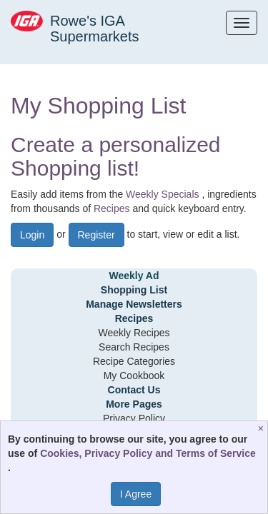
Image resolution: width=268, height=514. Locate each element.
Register (96, 235)
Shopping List (134, 290)
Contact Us (134, 389)
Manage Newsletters (134, 304)
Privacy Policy (134, 418)
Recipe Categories (134, 361)
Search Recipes (134, 347)
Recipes (112, 208)
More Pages (134, 404)
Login (32, 235)
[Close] (262, 428)
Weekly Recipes (133, 332)
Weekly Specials (162, 194)
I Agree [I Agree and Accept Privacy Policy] (136, 494)
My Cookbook (134, 375)
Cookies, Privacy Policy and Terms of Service (148, 453)
